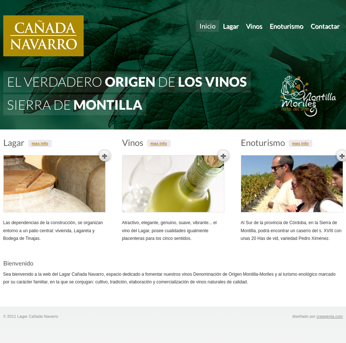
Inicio (207, 26)
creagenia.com (329, 316)
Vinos (254, 26)
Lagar (231, 26)
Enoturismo (286, 26)
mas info (40, 143)
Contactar (325, 26)
